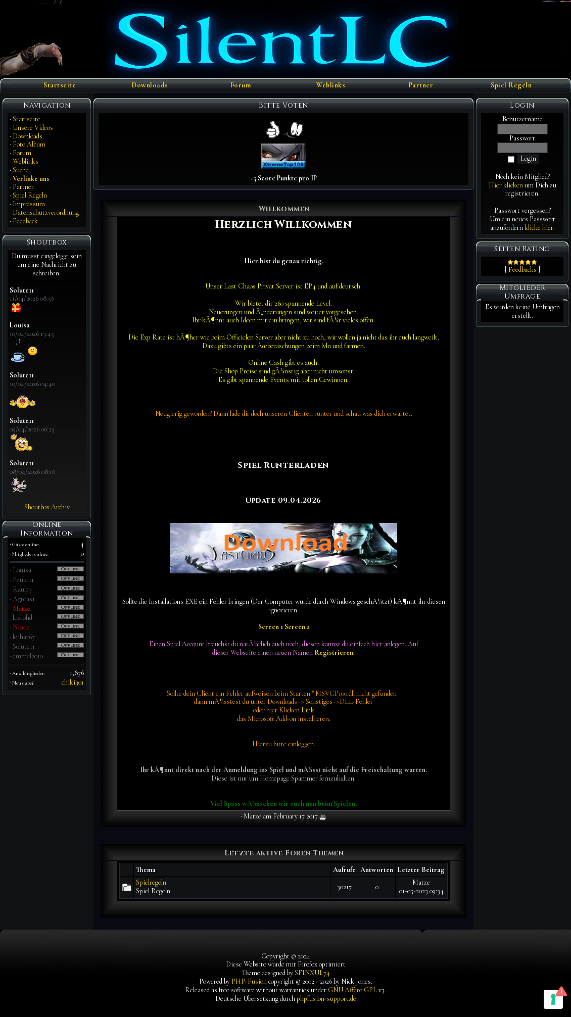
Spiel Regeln (511, 85)
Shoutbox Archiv (47, 507)
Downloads (150, 85)
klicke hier (539, 227)
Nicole (21, 627)
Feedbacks (522, 269)
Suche (21, 170)
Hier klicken (506, 185)
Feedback (25, 221)
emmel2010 (28, 656)
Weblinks (330, 85)
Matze (21, 608)
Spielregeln (151, 882)
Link (307, 710)
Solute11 (24, 646)
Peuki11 (23, 579)
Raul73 (22, 589)
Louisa (22, 570)
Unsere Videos (33, 127)
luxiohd (22, 617)
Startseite (59, 85)
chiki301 (73, 682)
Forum (240, 85)
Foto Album (29, 144)
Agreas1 (24, 599)
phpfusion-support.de (326, 998)
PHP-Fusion (249, 981)
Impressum (29, 204)
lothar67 (24, 637)
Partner (421, 85)
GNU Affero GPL (352, 990)
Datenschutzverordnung (46, 212)
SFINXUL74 (312, 972)
